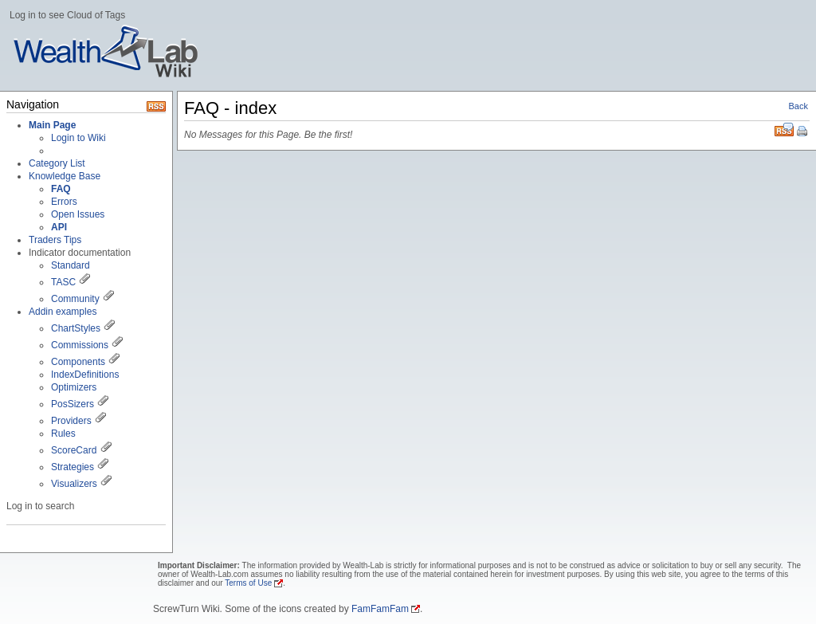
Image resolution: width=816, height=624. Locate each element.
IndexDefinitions (85, 374)
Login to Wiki (78, 137)
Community (75, 298)
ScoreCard (73, 450)
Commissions (79, 345)
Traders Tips (55, 239)
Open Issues (77, 214)
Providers (71, 420)
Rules (63, 433)
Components (78, 361)
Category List (57, 163)
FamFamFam (380, 608)
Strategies (72, 467)
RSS (784, 129)
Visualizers (74, 483)
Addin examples (62, 311)
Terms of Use (248, 583)
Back (798, 106)
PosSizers (72, 404)
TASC (63, 282)
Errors (64, 201)
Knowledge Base (64, 176)
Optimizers (73, 387)
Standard (70, 265)
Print (803, 132)
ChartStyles (75, 328)
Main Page (52, 125)
